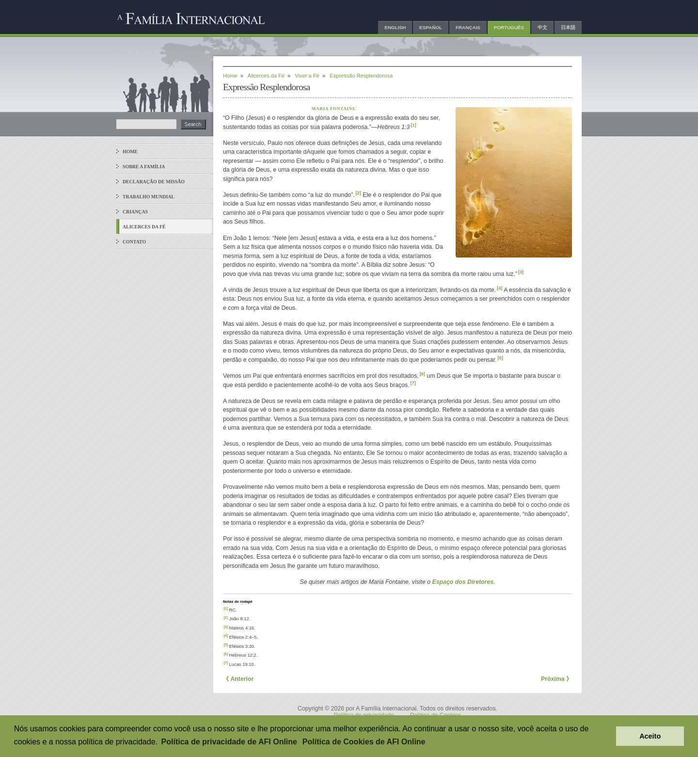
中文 (542, 27)
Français (468, 27)
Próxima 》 (556, 679)
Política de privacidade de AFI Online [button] (229, 742)
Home (130, 151)
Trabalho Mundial (148, 196)
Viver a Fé (307, 76)
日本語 (568, 27)
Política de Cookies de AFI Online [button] (364, 742)
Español (430, 27)
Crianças (135, 211)
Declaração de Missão (154, 181)
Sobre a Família (144, 166)
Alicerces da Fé (144, 226)
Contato (134, 241)
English (395, 27)
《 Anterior (238, 679)
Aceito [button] (650, 736)
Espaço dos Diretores (463, 582)
